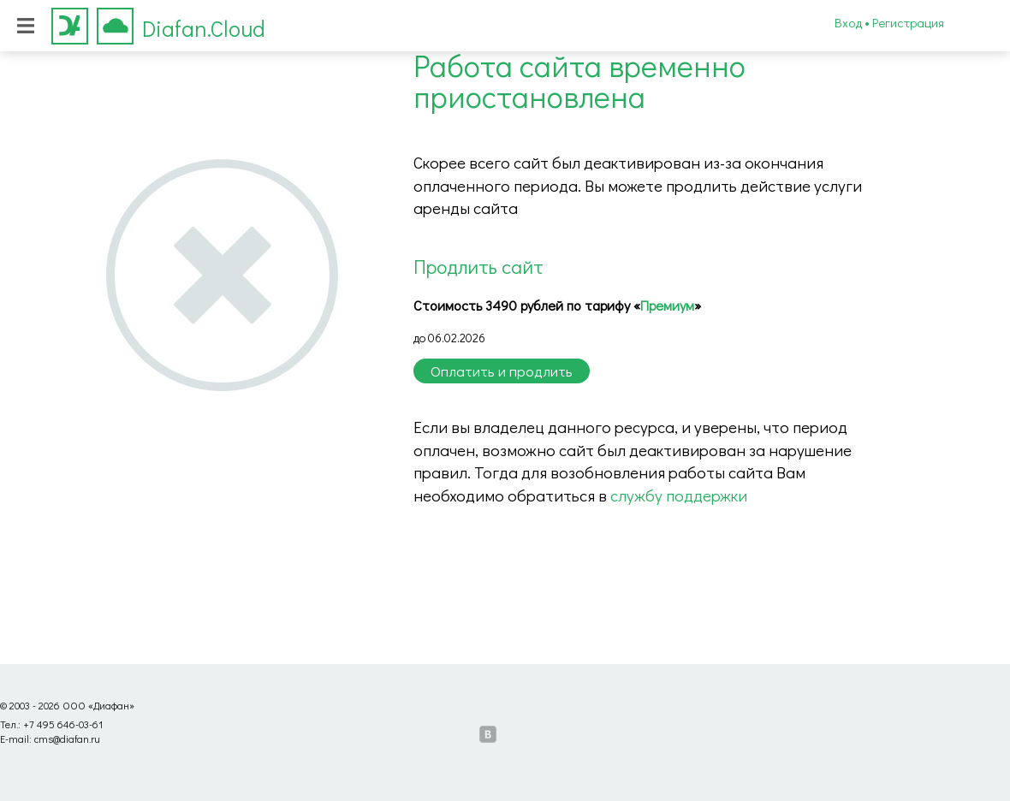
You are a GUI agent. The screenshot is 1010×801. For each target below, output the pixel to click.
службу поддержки (678, 495)
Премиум (667, 305)
